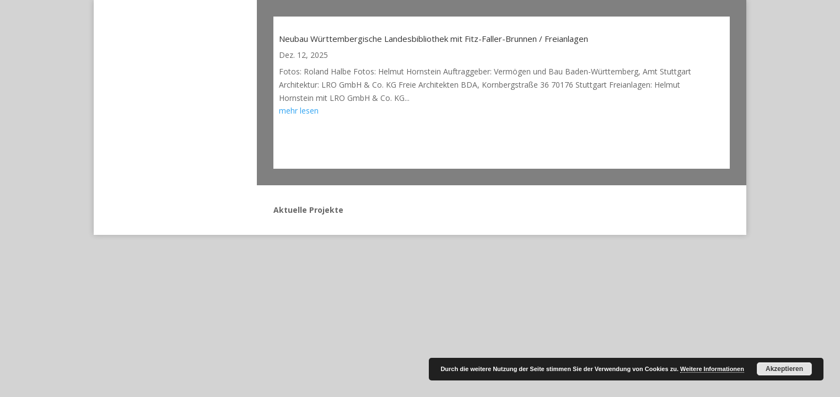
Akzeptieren (784, 369)
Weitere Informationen (712, 369)
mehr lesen (299, 110)
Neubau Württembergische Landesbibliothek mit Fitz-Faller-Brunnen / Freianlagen (433, 38)
